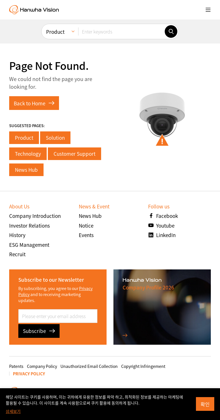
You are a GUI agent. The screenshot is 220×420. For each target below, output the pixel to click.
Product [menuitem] (55, 31)
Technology (28, 153)
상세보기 (13, 411)
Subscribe (39, 330)
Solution (55, 137)
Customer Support (74, 153)
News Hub (26, 169)
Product (24, 137)
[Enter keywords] (121, 31)
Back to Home (34, 103)
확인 (205, 404)
